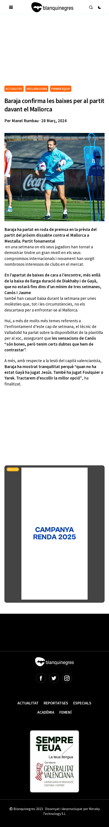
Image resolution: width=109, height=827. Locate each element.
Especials (82, 702)
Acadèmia (45, 712)
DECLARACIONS (36, 89)
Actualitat (28, 702)
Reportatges (56, 702)
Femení (65, 712)
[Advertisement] (56, 51)
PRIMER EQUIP (60, 89)
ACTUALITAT (14, 89)
